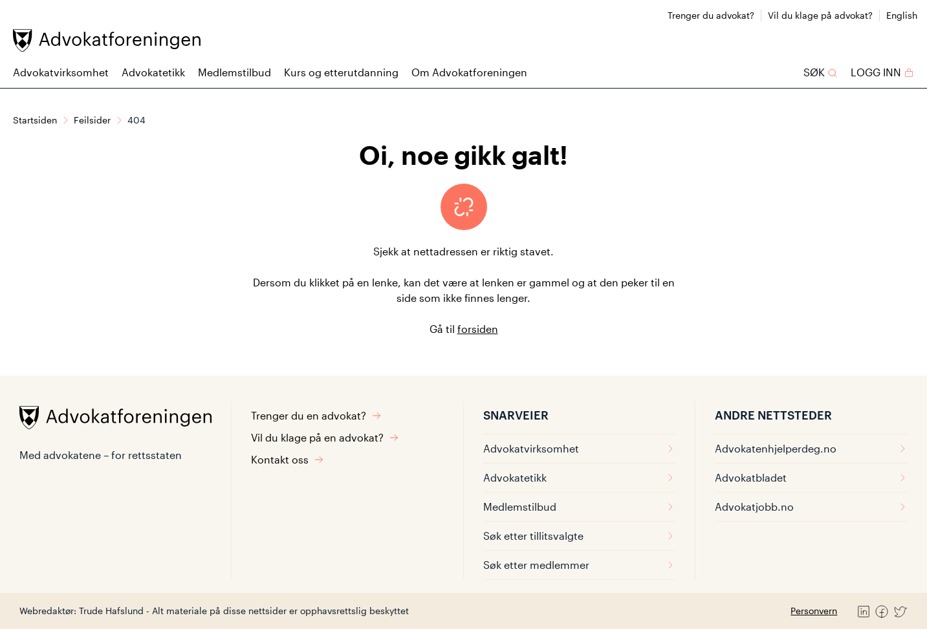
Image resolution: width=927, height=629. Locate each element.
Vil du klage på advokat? (820, 15)
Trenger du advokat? (711, 15)
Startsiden (35, 119)
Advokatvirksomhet (61, 72)
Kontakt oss (287, 459)
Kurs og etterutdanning (341, 72)
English (901, 15)
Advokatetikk (153, 72)
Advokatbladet (811, 477)
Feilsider (92, 119)
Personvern (814, 610)
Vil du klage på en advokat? (325, 437)
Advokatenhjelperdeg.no (811, 448)
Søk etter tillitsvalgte (579, 535)
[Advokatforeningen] (107, 40)
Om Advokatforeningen (469, 72)
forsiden (477, 329)
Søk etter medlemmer (579, 565)
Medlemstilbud (234, 72)
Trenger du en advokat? (316, 415)
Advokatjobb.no (811, 506)
